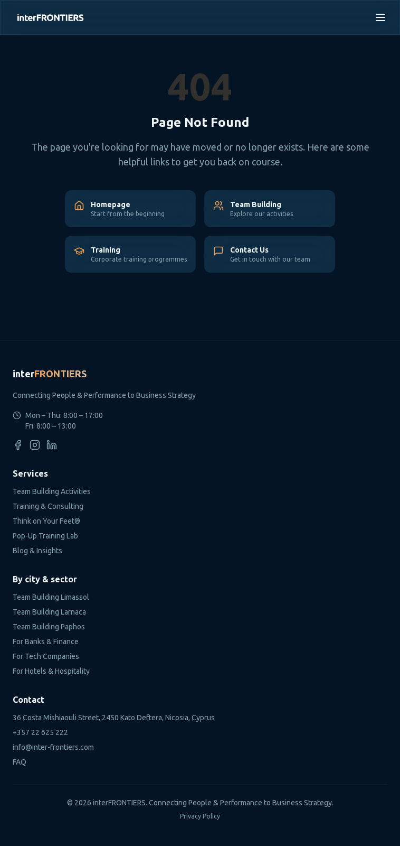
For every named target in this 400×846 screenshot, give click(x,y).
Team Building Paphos (49, 626)
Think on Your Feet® (46, 521)
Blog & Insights (37, 550)
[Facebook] (18, 445)
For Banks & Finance (46, 641)
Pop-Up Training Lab (45, 536)
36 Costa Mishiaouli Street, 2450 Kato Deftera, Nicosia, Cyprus (114, 717)
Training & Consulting (48, 506)
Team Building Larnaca (49, 612)
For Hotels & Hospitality (51, 671)
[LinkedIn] (51, 445)
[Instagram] (35, 445)
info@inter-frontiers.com (53, 747)
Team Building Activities (52, 491)
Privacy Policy (200, 816)
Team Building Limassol (51, 597)
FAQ (19, 762)
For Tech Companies (46, 656)
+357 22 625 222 (40, 732)
